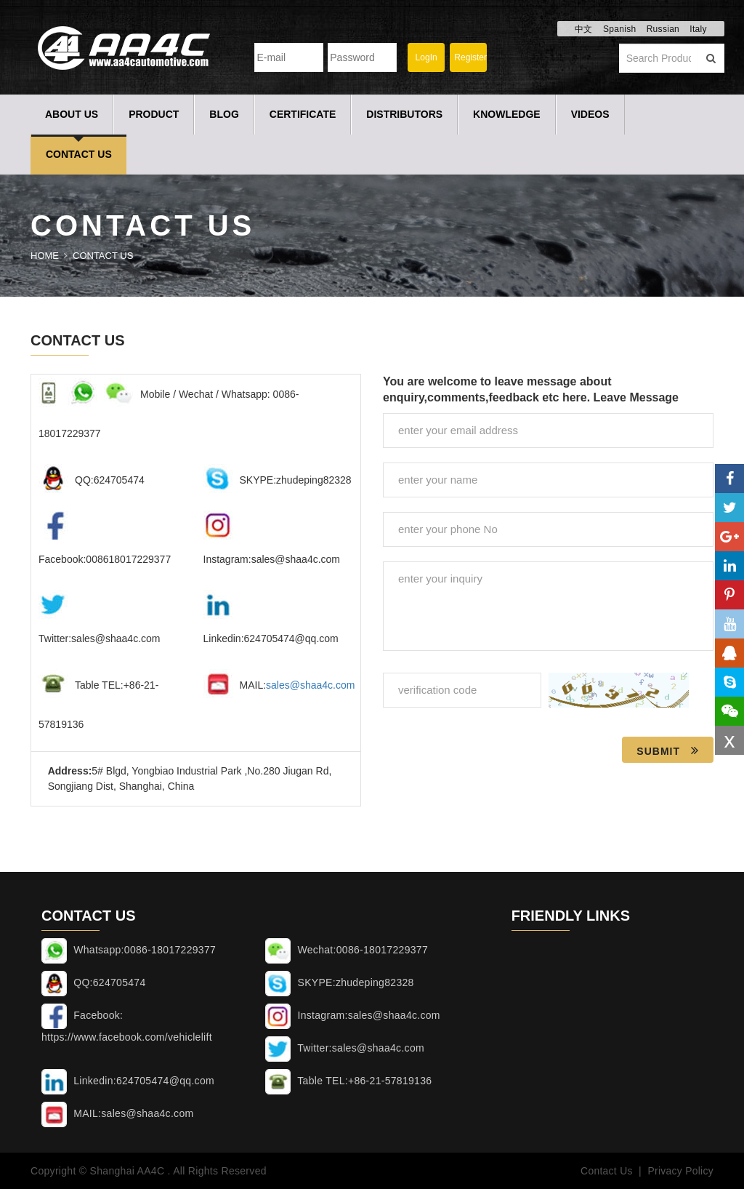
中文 (584, 29)
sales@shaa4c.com (310, 685)
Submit (667, 750)
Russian (663, 29)
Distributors (404, 114)
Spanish (619, 29)
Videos (590, 114)
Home (45, 255)
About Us (71, 114)
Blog (223, 114)
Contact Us (79, 154)
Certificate (303, 114)
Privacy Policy (680, 1171)
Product (154, 114)
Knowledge (507, 114)
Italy (698, 29)
